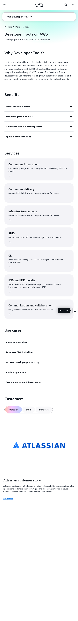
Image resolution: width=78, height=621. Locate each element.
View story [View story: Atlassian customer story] (8, 498)
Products (8, 27)
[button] (19, 16)
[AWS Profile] (73, 5)
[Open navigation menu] (4, 5)
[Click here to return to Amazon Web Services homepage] (39, 5)
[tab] (13, 410)
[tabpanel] (39, 458)
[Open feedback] (74, 310)
